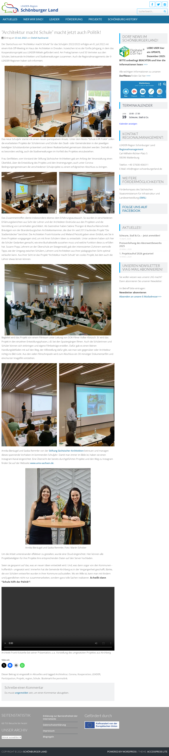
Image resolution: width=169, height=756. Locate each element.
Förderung (74, 19)
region (28, 678)
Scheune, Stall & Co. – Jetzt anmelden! (139, 235)
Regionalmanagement (131, 149)
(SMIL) (142, 197)
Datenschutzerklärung (54, 724)
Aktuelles (10, 19)
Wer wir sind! (33, 19)
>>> (146, 64)
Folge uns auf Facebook (134, 209)
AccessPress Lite (157, 751)
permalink (61, 678)
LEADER (54, 19)
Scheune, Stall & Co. (139, 117)
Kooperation (84, 674)
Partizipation (8, 678)
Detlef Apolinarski (39, 37)
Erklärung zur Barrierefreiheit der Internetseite (60, 717)
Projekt (20, 678)
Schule (36, 678)
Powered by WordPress (122, 751)
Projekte (95, 19)
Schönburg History (122, 19)
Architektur (61, 674)
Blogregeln (48, 736)
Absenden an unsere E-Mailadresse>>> (140, 296)
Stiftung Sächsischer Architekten (66, 450)
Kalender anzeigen (128, 124)
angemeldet (21, 692)
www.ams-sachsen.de (42, 463)
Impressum (49, 730)
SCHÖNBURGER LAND (35, 751)
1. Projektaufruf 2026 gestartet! (136, 253)
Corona (72, 674)
